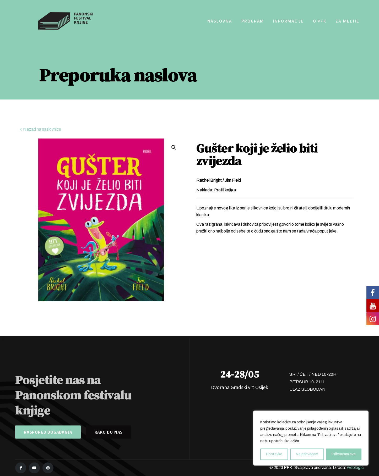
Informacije (288, 21)
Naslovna (219, 21)
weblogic (355, 467)
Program (252, 21)
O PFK (320, 21)
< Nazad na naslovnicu (40, 129)
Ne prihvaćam (307, 454)
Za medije (347, 21)
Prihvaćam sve (344, 454)
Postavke (274, 454)
